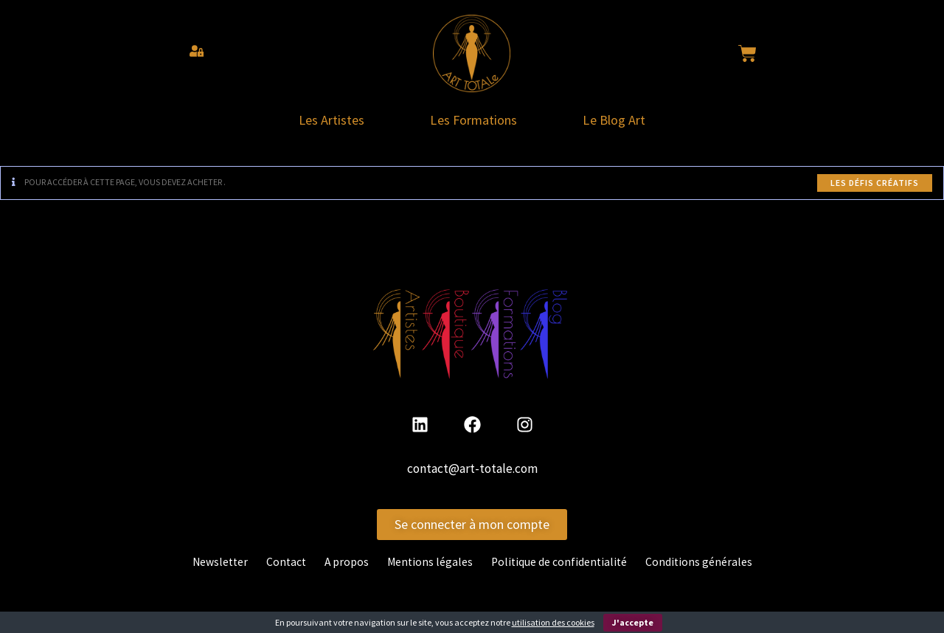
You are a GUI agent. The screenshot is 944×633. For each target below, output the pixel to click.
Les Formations (474, 122)
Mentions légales (429, 566)
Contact (284, 566)
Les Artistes (320, 122)
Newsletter (216, 566)
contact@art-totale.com (472, 474)
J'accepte (632, 622)
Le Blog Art (626, 122)
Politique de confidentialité (561, 566)
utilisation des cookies (553, 622)
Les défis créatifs (874, 187)
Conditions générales (703, 566)
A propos (345, 566)
